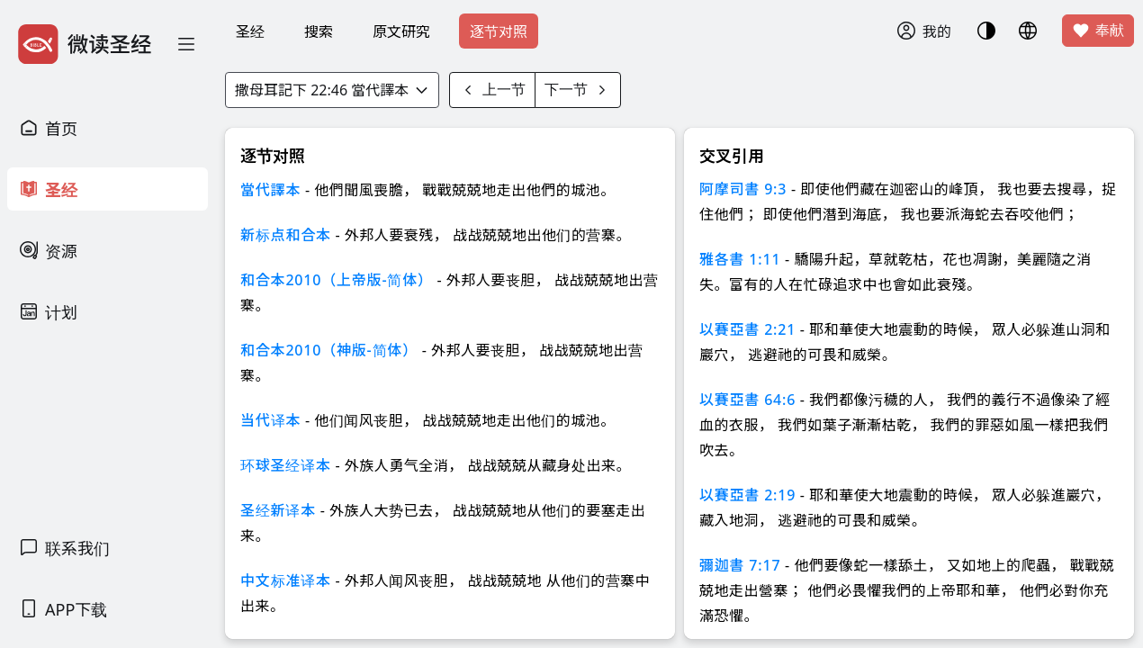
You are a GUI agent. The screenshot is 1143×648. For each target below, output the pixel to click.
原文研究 (401, 31)
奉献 (1098, 31)
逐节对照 (498, 31)
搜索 (318, 31)
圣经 (250, 31)
